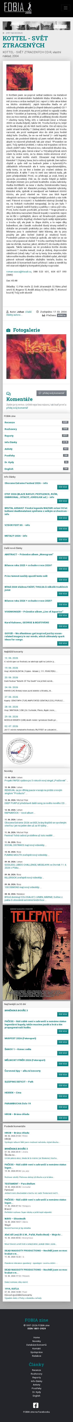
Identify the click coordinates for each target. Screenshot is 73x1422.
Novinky (36, 1341)
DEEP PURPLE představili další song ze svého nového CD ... (36, 801)
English (36, 1395)
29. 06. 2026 (11, 716)
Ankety (36, 1384)
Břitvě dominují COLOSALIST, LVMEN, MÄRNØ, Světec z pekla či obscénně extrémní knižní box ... (34, 897)
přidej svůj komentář (51, 393)
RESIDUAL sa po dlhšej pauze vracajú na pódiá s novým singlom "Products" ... (33, 790)
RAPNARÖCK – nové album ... (20, 811)
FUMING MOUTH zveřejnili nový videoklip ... (27, 853)
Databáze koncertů (36, 1344)
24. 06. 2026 (11, 687)
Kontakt (36, 1348)
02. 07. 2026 (11, 726)
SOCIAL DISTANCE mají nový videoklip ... (26, 844)
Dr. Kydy (36, 1392)
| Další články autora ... (19, 313)
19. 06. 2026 (11, 667)
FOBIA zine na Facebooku (36, 1407)
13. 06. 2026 (11, 657)
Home (36, 1337)
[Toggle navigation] (65, 8)
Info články (36, 1381)
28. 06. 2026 (11, 706)
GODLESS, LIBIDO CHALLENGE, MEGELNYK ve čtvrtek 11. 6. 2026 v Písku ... (36, 865)
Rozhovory (36, 1373)
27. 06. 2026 (11, 696)
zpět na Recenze (13, 33)
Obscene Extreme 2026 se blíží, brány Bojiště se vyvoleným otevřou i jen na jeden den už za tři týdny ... (35, 823)
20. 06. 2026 (11, 677)
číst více (63, 487)
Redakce (36, 1355)
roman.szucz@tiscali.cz (18, 271)
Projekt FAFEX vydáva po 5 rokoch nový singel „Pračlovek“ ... (36, 779)
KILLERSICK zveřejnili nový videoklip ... (24, 876)
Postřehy (36, 1388)
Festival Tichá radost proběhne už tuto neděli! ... (30, 834)
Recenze (36, 1370)
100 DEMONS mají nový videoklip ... (23, 886)
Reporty (36, 1377)
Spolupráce (36, 1352)
